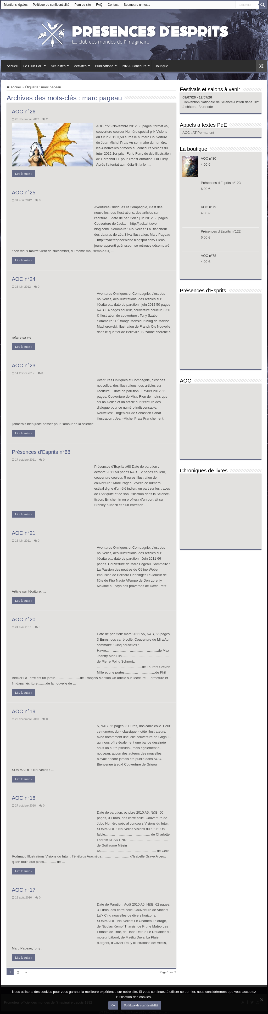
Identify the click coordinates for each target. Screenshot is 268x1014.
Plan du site (83, 5)
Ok (114, 1006)
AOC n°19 (23, 711)
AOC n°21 (23, 533)
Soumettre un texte (137, 5)
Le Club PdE (32, 66)
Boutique (161, 66)
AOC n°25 (23, 192)
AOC (186, 133)
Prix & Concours (134, 66)
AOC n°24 (23, 279)
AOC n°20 (23, 619)
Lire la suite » (23, 174)
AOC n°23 (23, 365)
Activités (80, 66)
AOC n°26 (23, 111)
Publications (104, 66)
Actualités (58, 66)
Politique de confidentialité (51, 5)
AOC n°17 (23, 890)
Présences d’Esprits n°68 (41, 452)
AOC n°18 (23, 798)
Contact (113, 5)
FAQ (99, 5)
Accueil (12, 66)
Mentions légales (15, 5)
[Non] (261, 1000)
